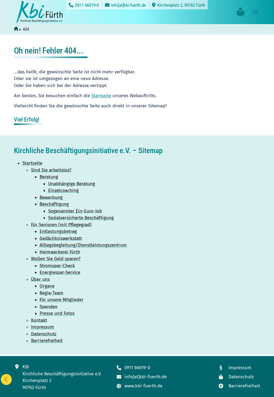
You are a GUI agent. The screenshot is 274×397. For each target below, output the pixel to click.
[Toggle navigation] (255, 12)
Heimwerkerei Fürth (60, 252)
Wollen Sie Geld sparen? (56, 259)
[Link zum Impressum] (239, 368)
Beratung (49, 177)
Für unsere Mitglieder (61, 300)
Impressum (42, 327)
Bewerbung (51, 197)
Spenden (49, 306)
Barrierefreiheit (47, 340)
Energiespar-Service (60, 272)
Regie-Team (51, 293)
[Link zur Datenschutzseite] (239, 377)
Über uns (40, 279)
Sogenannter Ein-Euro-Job (75, 211)
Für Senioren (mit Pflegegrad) (61, 225)
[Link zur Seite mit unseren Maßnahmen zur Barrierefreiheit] (239, 386)
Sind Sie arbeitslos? (51, 170)
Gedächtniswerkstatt (61, 238)
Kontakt (39, 320)
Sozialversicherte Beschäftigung (81, 218)
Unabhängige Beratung (71, 184)
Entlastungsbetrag (58, 231)
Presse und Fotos (57, 313)
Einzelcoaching (63, 190)
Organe (47, 286)
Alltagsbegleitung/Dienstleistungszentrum (83, 245)
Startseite (101, 96)
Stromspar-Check (57, 266)
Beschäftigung (54, 204)
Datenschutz (43, 334)
